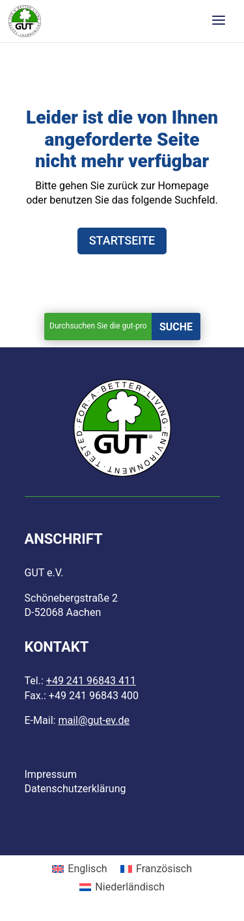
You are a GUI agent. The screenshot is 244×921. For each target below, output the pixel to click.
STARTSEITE (122, 240)
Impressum (51, 774)
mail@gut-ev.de (93, 720)
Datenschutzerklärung (75, 788)
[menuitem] (80, 870)
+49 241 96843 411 (91, 680)
